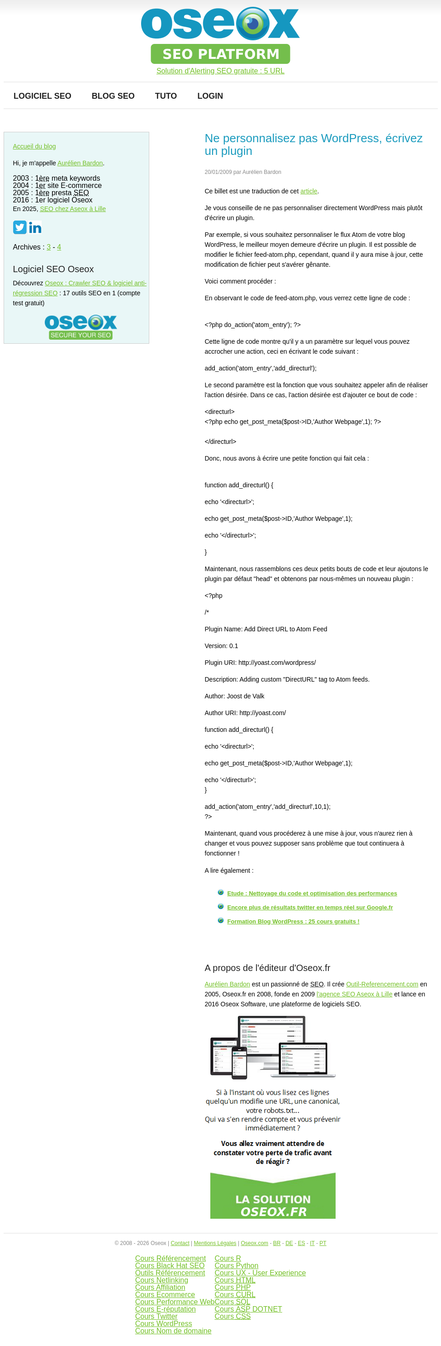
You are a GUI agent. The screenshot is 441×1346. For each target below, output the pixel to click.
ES (301, 1243)
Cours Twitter (156, 1316)
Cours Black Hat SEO (170, 1265)
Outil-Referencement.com (382, 984)
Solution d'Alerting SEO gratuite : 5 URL (220, 71)
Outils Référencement (170, 1273)
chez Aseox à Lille (73, 208)
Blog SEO (113, 96)
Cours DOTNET (248, 1309)
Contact (180, 1243)
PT (322, 1243)
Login (210, 96)
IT (312, 1243)
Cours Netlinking (161, 1280)
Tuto (166, 96)
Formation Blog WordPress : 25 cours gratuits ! (294, 921)
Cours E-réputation (165, 1309)
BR (277, 1243)
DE (289, 1243)
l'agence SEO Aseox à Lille (355, 994)
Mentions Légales (215, 1243)
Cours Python (236, 1265)
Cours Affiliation (160, 1287)
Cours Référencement (170, 1258)
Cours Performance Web (175, 1302)
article (308, 191)
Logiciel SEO (42, 96)
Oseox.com (254, 1243)
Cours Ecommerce (165, 1294)
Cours (235, 1280)
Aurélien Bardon (227, 984)
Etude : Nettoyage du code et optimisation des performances (313, 893)
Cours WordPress (163, 1323)
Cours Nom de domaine (173, 1331)
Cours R (227, 1258)
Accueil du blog (34, 146)
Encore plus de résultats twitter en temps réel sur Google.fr (310, 907)
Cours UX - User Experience (260, 1273)
